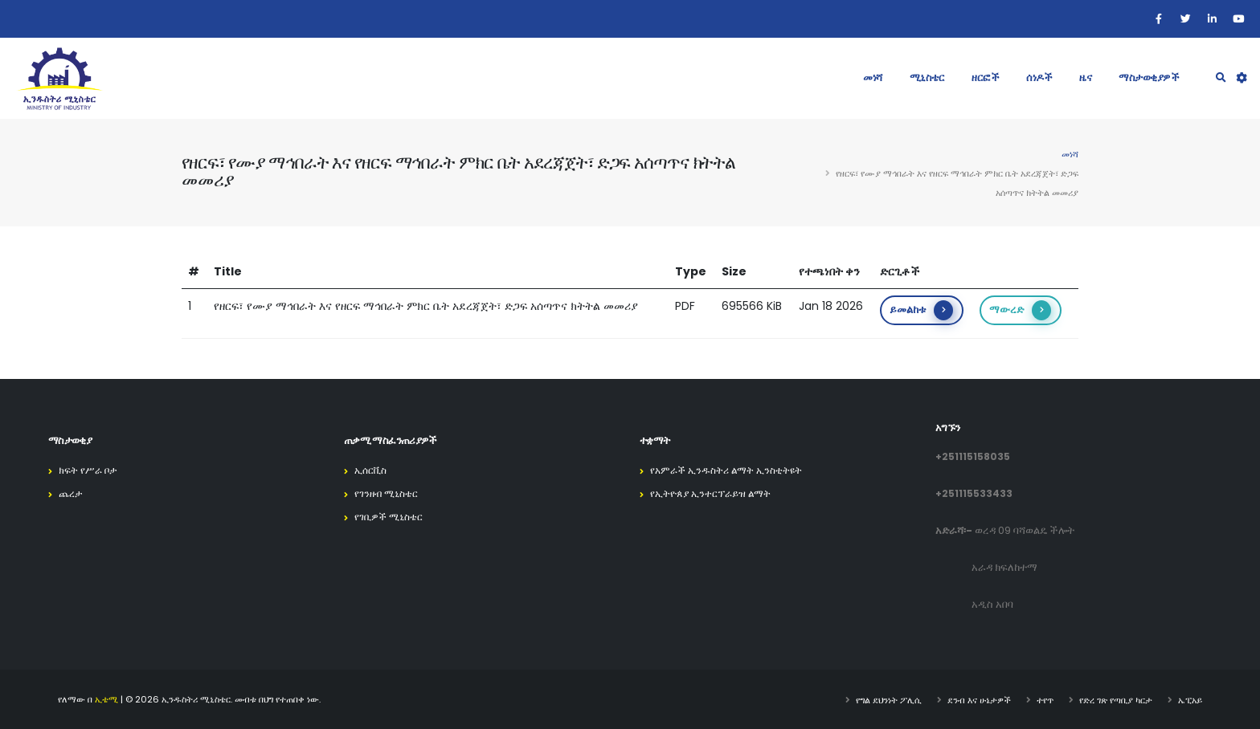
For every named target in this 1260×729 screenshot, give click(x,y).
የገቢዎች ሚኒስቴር (391, 516)
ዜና (1085, 77)
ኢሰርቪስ (372, 470)
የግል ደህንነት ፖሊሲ (889, 699)
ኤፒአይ (1190, 699)
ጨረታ (71, 493)
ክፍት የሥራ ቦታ (90, 470)
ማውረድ (1020, 310)
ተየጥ (1045, 699)
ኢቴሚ (106, 699)
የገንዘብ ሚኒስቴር (388, 493)
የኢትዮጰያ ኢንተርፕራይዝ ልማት (714, 493)
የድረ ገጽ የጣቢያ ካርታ (1115, 699)
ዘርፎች (985, 77)
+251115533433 (973, 493)
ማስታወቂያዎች (1149, 77)
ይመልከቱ (921, 310)
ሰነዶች (1039, 77)
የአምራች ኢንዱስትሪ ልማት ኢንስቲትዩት (731, 470)
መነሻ (872, 77)
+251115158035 (972, 456)
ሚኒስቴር (927, 77)
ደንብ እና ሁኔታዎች (979, 699)
